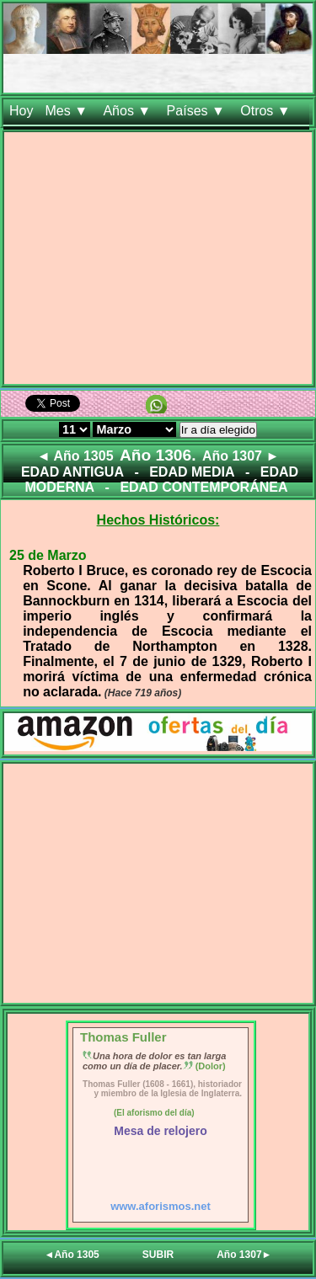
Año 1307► (244, 1254)
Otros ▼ (267, 111)
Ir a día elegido (218, 430)
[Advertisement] (158, 261)
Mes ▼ (68, 111)
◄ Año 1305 (75, 456)
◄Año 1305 (72, 1254)
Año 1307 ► (240, 456)
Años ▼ (128, 111)
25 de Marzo (48, 555)
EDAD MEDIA (191, 472)
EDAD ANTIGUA (72, 472)
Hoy (21, 111)
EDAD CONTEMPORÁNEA (203, 487)
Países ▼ (198, 111)
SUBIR (158, 1254)
